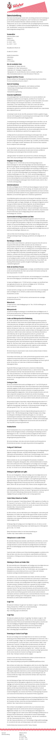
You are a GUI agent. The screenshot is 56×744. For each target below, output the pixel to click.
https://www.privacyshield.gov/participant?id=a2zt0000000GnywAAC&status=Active (25, 661)
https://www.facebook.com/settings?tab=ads (21, 716)
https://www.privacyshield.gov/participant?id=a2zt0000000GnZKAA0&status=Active (19, 508)
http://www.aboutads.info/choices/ (27, 372)
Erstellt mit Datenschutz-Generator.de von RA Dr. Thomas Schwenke (22, 725)
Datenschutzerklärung (6, 734)
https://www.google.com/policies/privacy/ (16, 609)
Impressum (4, 733)
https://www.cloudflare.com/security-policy (22, 533)
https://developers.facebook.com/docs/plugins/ (22, 654)
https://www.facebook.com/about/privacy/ (22, 703)
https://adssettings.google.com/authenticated (17, 610)
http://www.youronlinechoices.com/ (15, 373)
